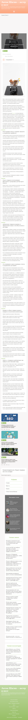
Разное (6, 15)
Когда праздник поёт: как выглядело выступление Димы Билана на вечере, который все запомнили (14, 591)
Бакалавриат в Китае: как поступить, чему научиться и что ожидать (13, 622)
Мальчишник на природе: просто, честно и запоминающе (14, 574)
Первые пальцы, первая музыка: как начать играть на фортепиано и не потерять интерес (14, 628)
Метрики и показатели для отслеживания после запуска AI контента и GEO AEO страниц (13, 542)
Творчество (14, 712)
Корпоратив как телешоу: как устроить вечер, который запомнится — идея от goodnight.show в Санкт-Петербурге (13, 610)
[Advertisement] (14, 24)
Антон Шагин (9, 649)
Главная (2, 15)
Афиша (14, 705)
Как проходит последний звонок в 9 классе (15, 529)
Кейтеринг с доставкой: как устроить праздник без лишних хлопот (14, 659)
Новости (14, 708)
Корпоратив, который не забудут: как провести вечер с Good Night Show (13, 617)
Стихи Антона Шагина (11, 491)
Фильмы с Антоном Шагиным (14, 713)
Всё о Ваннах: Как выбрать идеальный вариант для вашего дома (15, 509)
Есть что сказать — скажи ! (14, 706)
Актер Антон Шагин (14, 699)
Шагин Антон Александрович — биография (14, 717)
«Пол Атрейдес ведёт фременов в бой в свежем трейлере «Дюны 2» (13, 670)
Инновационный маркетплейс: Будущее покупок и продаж (14, 664)
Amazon (13, 113)
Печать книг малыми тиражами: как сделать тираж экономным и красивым (13, 603)
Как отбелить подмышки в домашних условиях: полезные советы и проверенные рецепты (15, 522)
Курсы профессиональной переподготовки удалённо (14, 503)
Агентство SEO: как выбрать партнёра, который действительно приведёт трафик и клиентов (13, 549)
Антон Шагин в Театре (14, 701)
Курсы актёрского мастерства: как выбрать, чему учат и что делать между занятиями (13, 569)
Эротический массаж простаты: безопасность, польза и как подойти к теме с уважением (13, 585)
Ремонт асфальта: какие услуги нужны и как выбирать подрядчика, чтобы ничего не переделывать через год (14, 563)
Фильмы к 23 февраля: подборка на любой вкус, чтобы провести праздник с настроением (14, 556)
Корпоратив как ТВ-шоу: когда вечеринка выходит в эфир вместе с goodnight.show (13, 579)
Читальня (14, 715)
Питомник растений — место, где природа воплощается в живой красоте (14, 637)
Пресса (8, 485)
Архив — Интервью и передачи (14, 703)
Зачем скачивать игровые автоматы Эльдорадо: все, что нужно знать (15, 515)
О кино (8, 483)
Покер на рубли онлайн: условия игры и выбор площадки (12, 598)
